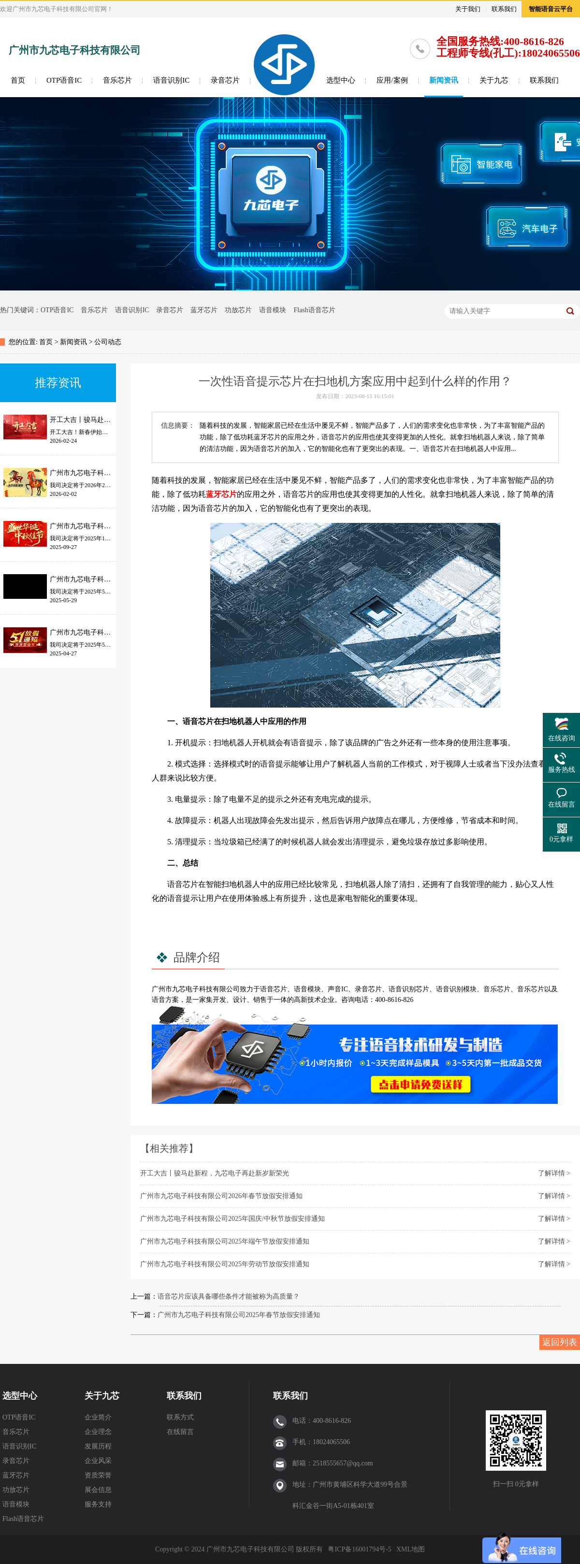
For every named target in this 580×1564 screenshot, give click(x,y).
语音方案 (165, 999)
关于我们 (467, 9)
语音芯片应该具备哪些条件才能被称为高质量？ (229, 1296)
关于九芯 (493, 80)
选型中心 (340, 80)
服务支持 (98, 1504)
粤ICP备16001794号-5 (359, 1549)
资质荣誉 (98, 1475)
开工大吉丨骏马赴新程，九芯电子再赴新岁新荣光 (214, 1173)
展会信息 (98, 1489)
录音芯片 (225, 80)
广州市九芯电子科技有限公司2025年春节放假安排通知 (239, 1314)
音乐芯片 (117, 80)
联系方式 (180, 1417)
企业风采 (98, 1460)
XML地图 (410, 1549)
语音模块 (272, 310)
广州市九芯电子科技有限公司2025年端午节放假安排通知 (224, 1241)
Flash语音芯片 (314, 310)
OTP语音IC (64, 80)
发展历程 (98, 1446)
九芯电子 (185, 989)
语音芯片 (273, 989)
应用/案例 (392, 80)
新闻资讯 (443, 80)
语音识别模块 (456, 989)
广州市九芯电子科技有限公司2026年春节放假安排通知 (221, 1196)
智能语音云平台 (551, 9)
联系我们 (504, 9)
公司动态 (107, 342)
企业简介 (98, 1417)
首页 (18, 80)
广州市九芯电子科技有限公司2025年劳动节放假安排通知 (224, 1264)
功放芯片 (238, 310)
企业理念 (98, 1431)
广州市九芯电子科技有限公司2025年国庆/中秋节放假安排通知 (232, 1218)
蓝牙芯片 (204, 310)
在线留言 (180, 1431)
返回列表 (559, 1342)
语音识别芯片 (409, 989)
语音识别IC (171, 80)
